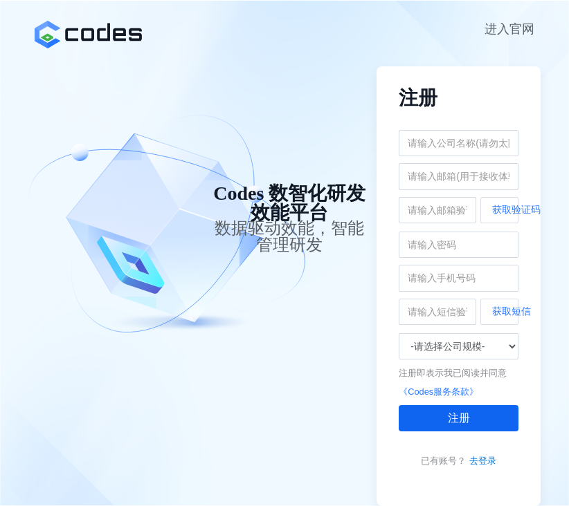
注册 (459, 418)
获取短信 (505, 311)
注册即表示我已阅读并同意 (453, 373)
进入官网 (509, 29)
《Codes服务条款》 (438, 391)
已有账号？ (443, 461)
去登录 (482, 461)
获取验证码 (505, 209)
